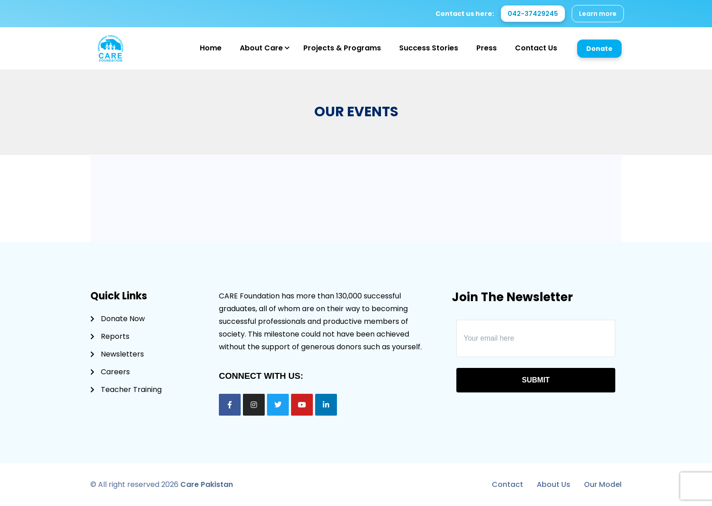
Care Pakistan (206, 484)
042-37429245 (533, 13)
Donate (599, 48)
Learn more (598, 13)
